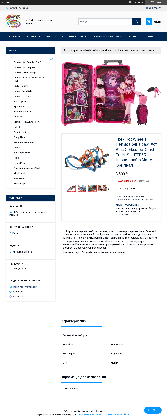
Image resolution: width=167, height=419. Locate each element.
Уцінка (148, 36)
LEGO (17, 147)
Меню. (13, 57)
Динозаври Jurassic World (27, 168)
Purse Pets (19, 163)
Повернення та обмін (107, 36)
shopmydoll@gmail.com (25, 287)
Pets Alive (19, 178)
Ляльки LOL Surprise (24, 67)
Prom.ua (100, 411)
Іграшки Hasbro (22, 106)
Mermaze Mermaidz (24, 142)
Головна (15, 36)
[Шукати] (136, 21)
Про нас (132, 36)
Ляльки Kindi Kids (23, 91)
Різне (16, 158)
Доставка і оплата (74, 36)
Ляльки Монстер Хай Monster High (29, 79)
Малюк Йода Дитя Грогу (27, 121)
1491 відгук (138, 2)
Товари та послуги (39, 36)
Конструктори (21, 101)
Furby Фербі (20, 183)
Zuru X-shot (20, 132)
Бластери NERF (22, 152)
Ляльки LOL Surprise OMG (27, 62)
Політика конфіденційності (117, 414)
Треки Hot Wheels (23, 111)
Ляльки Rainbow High (25, 72)
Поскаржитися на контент (90, 414)
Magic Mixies (20, 173)
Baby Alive (19, 137)
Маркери (18, 116)
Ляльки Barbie (21, 86)
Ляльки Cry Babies (23, 96)
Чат (152, 410)
